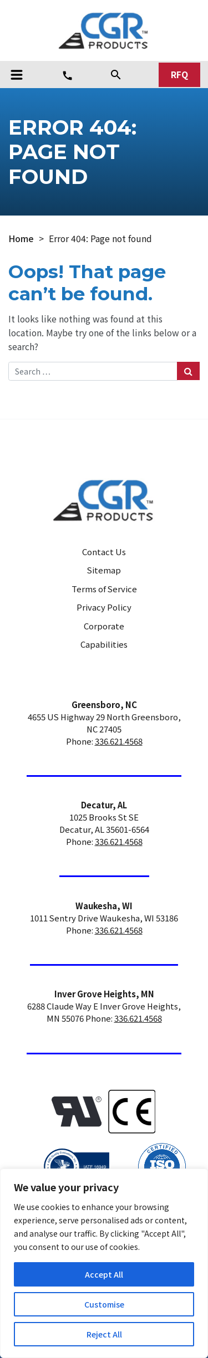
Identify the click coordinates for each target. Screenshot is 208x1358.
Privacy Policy (104, 607)
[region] (104, 1263)
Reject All (104, 1334)
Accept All (104, 1274)
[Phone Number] (67, 75)
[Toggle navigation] (17, 74)
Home (21, 238)
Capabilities (104, 644)
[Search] (116, 74)
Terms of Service (104, 589)
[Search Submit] (188, 371)
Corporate (104, 626)
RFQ (179, 74)
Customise (104, 1304)
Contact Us (104, 551)
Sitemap (104, 570)
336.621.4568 (119, 741)
